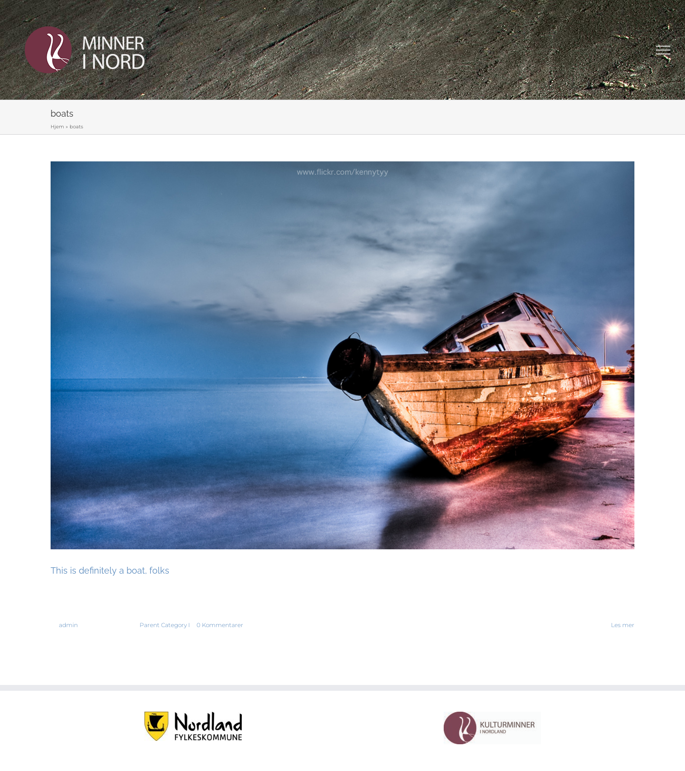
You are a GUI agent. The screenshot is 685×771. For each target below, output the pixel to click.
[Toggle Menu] (663, 50)
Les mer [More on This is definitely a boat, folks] (622, 625)
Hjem (57, 126)
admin (68, 625)
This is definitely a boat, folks (110, 570)
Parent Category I (165, 625)
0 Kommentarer (220, 625)
